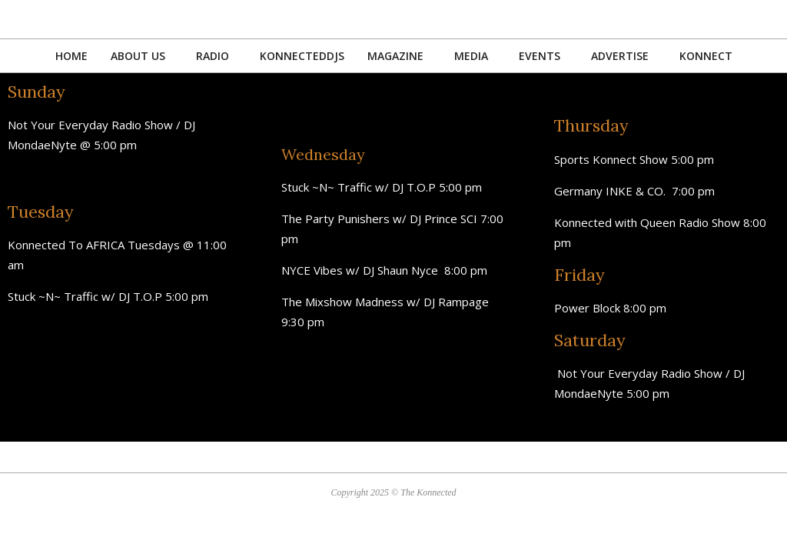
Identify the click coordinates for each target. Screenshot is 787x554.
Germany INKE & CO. (613, 191)
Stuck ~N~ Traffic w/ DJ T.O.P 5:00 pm (108, 296)
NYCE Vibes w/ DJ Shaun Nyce (362, 270)
